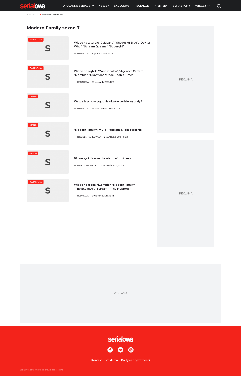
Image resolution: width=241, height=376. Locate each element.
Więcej (200, 5)
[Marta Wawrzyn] (114, 165)
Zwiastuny (181, 5)
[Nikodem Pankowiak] (114, 137)
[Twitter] (120, 350)
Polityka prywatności (135, 360)
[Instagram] (131, 350)
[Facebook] (110, 350)
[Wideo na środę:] (48, 190)
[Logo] (32, 6)
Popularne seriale (75, 5)
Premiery (161, 5)
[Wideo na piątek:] (48, 76)
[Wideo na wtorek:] (48, 48)
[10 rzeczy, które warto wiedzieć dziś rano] (48, 162)
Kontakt (96, 360)
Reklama (112, 360)
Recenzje (142, 5)
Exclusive (122, 5)
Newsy (104, 5)
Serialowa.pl (32, 14)
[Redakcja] (114, 53)
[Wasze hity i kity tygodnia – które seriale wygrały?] (48, 105)
